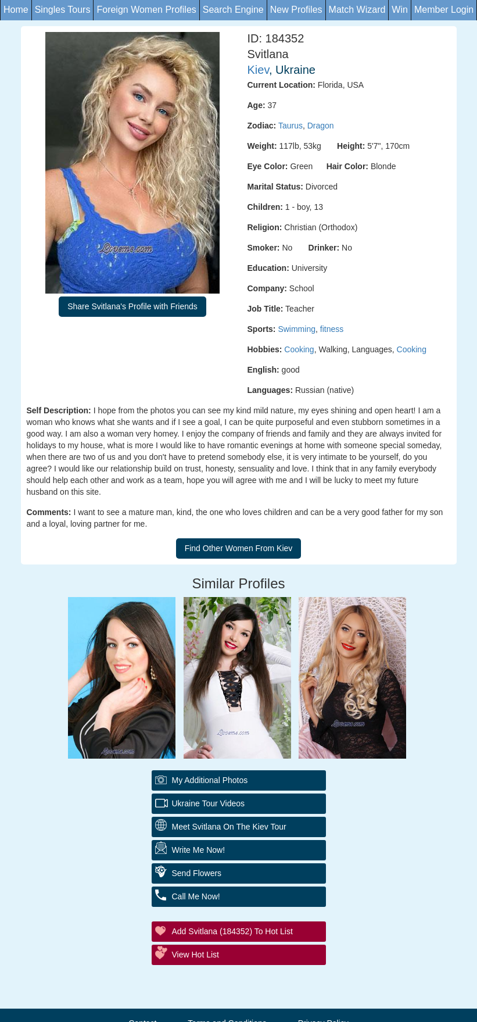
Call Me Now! (196, 896)
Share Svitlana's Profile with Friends (132, 306)
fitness (331, 329)
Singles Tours (63, 10)
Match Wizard (357, 10)
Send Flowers (197, 873)
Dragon (320, 125)
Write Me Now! (198, 850)
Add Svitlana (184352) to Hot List (232, 931)
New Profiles (296, 10)
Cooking (299, 349)
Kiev (258, 69)
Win (400, 10)
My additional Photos (210, 780)
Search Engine (233, 10)
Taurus (290, 125)
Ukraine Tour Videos (208, 803)
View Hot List (195, 954)
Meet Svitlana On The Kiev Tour (229, 826)
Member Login (444, 10)
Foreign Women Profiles (146, 10)
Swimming (296, 329)
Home (15, 10)
